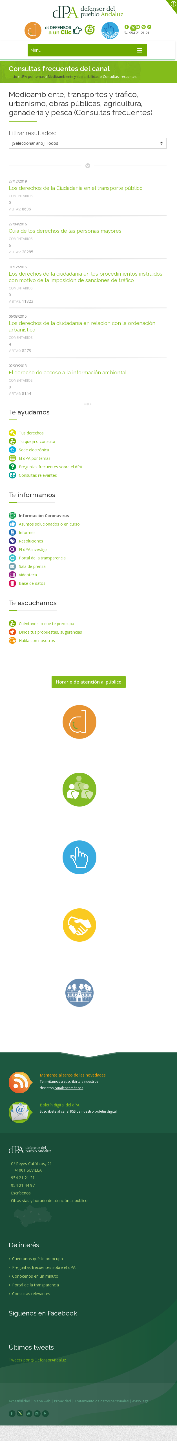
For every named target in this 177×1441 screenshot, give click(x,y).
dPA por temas (33, 76)
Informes (27, 532)
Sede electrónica (34, 449)
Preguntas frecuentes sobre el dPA (50, 466)
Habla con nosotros (37, 640)
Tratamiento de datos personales (104, 1401)
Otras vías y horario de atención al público (49, 1203)
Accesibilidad (22, 1401)
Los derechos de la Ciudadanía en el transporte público (76, 188)
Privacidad (65, 1401)
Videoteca (28, 574)
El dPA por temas (34, 458)
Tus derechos (31, 433)
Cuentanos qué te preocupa (36, 1261)
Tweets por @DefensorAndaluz (37, 1362)
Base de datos (32, 583)
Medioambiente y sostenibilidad (73, 76)
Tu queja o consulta (37, 441)
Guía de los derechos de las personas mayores (65, 231)
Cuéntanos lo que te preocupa (46, 623)
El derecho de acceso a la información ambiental (68, 372)
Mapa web (45, 1401)
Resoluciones (31, 541)
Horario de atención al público (88, 682)
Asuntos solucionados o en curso (49, 524)
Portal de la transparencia (42, 558)
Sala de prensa (32, 566)
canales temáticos (68, 1088)
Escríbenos (20, 1195)
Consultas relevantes (38, 475)
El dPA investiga (33, 549)
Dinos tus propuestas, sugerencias (50, 632)
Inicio (13, 76)
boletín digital (106, 1111)
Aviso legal (143, 1401)
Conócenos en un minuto (33, 1278)
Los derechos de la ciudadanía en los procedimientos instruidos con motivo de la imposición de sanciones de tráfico (85, 277)
